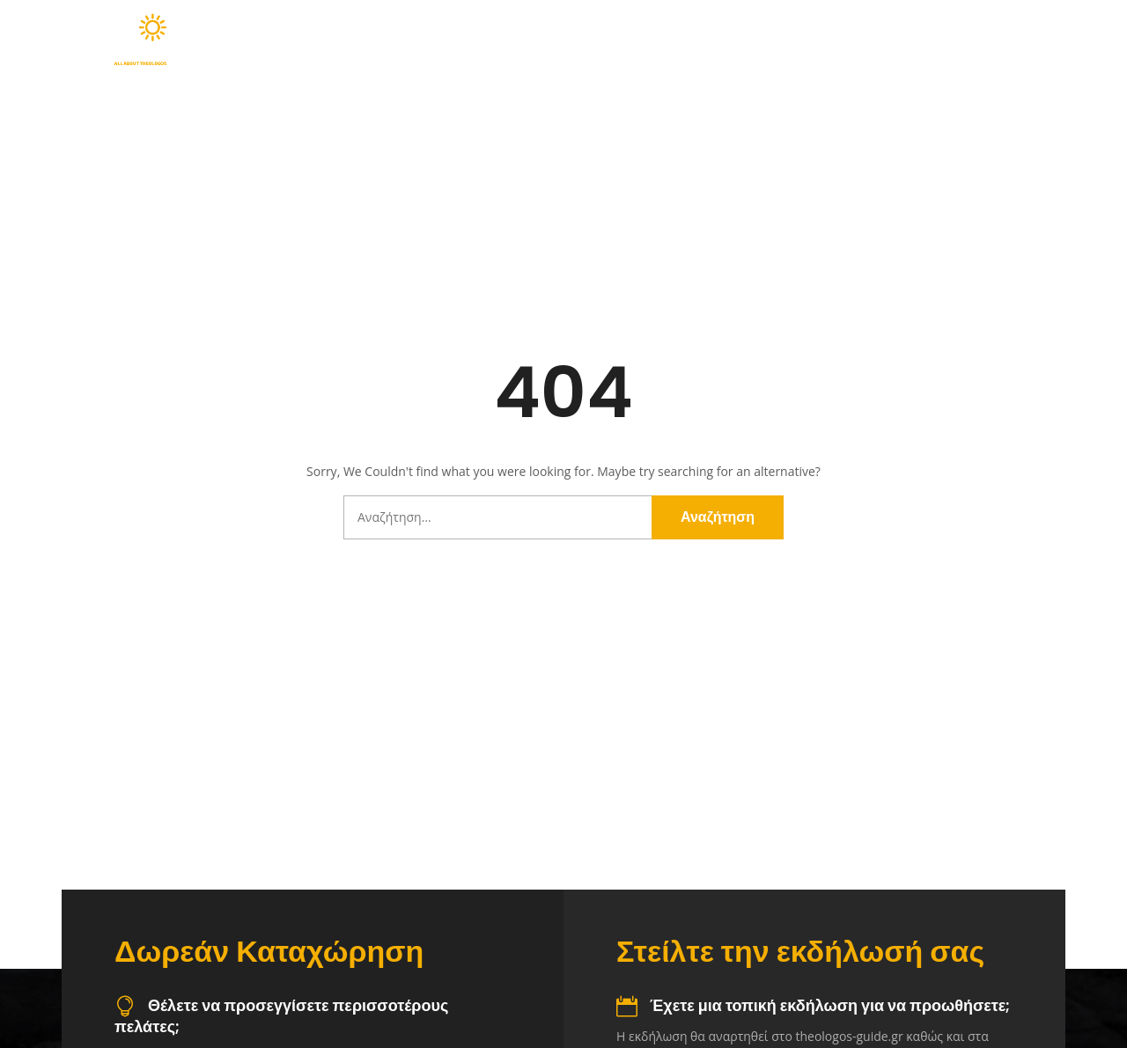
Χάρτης (754, 39)
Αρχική (413, 39)
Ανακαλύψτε (516, 39)
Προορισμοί (642, 39)
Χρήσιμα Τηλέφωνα (877, 39)
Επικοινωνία (1015, 39)
